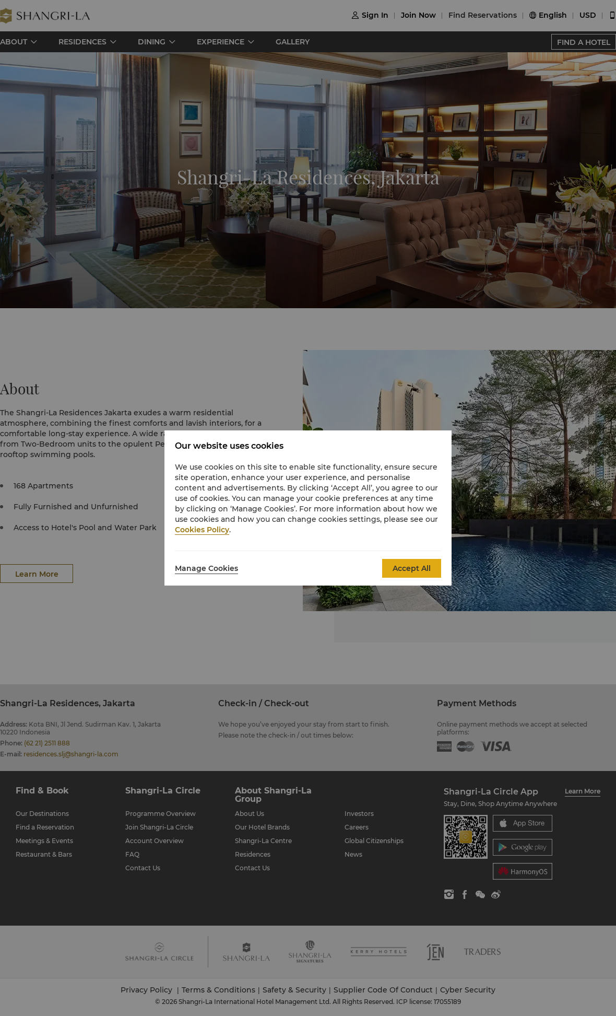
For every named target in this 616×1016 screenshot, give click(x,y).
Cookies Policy (202, 529)
